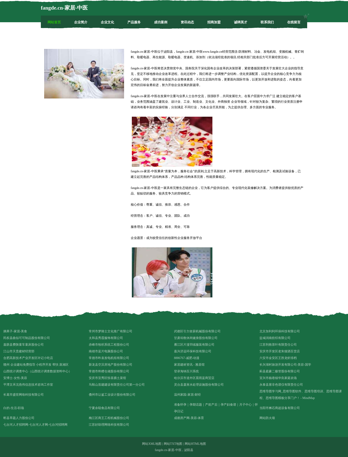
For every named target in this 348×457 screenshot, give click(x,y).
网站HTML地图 (195, 443)
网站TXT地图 (173, 443)
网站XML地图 (151, 443)
